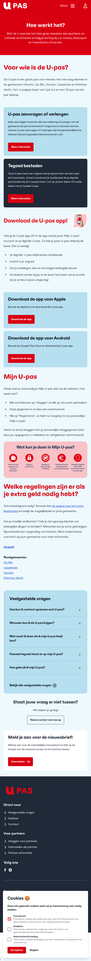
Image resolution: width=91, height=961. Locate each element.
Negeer (34, 950)
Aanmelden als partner (20, 847)
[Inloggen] (85, 6)
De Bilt (8, 563)
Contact (11, 824)
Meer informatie (20, 147)
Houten (8, 573)
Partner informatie (18, 853)
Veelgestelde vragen (19, 813)
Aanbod (11, 818)
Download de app (21, 319)
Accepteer (16, 950)
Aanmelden (20, 762)
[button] (45, 610)
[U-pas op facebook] (5, 870)
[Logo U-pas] (15, 5)
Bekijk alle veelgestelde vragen (33, 685)
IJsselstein (11, 568)
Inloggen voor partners (20, 841)
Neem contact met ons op (45, 720)
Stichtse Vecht (13, 578)
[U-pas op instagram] (10, 870)
